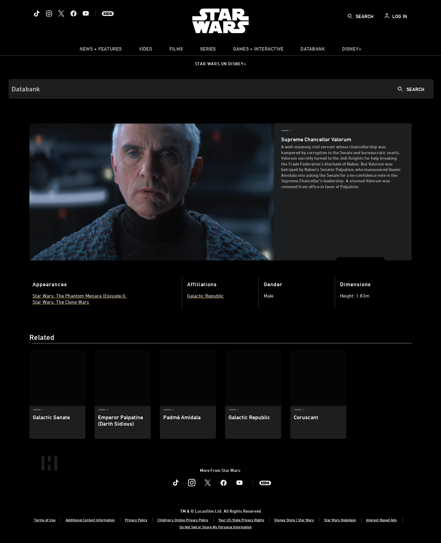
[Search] (221, 89)
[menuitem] (145, 50)
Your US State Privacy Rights (241, 520)
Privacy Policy (136, 520)
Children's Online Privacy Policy (182, 520)
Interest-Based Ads (381, 520)
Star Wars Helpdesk (340, 520)
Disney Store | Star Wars (294, 520)
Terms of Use (44, 520)
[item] (100, 50)
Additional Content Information (90, 520)
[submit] (350, 16)
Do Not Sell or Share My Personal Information (215, 527)
